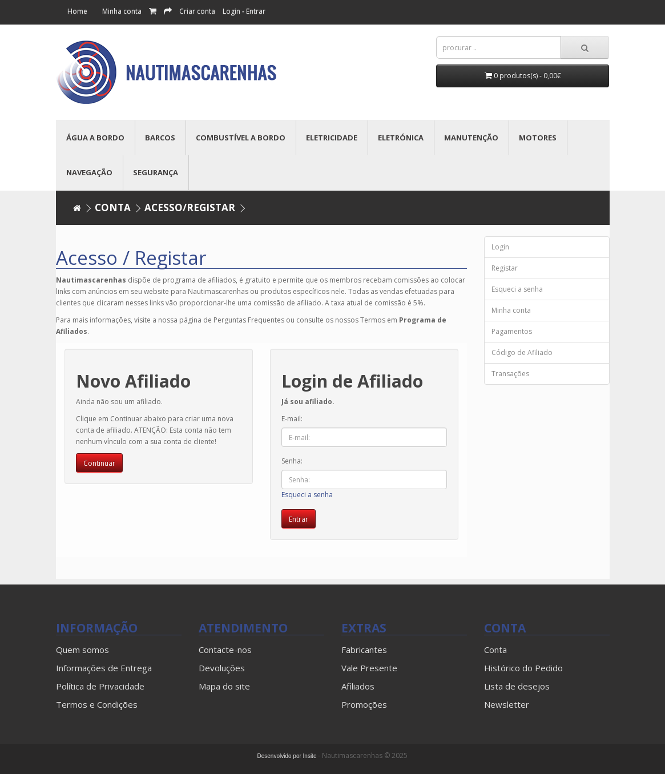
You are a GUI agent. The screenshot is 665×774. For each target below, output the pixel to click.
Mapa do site (224, 686)
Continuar (99, 463)
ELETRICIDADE (331, 137)
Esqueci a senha (307, 494)
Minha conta (122, 11)
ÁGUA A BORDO (95, 137)
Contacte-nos (225, 649)
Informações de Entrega (104, 668)
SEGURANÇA (155, 172)
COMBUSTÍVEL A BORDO (240, 137)
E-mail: (292, 419)
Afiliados (357, 686)
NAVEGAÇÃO (89, 172)
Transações (510, 373)
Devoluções (222, 668)
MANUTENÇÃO (471, 137)
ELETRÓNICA (401, 137)
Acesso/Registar (189, 207)
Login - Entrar (244, 11)
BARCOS (160, 137)
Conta (113, 207)
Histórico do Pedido (523, 668)
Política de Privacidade (100, 686)
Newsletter (506, 704)
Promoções (364, 704)
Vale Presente (369, 668)
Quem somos (82, 649)
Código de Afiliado (522, 352)
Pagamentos (511, 331)
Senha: (292, 461)
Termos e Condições (97, 704)
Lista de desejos (517, 686)
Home (77, 11)
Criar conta (197, 11)
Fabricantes (364, 649)
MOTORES (538, 137)
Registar (504, 268)
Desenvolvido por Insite (287, 756)
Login (500, 247)
